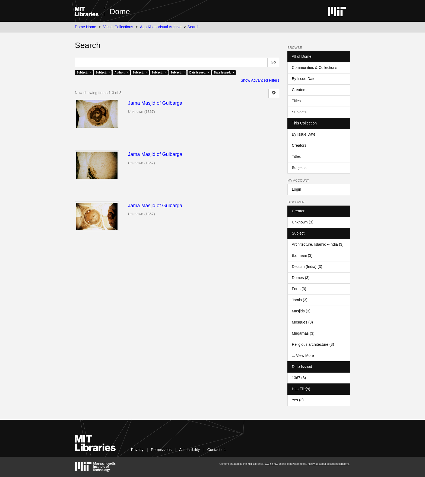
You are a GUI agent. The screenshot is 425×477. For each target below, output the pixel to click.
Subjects (299, 112)
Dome (120, 11)
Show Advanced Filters (260, 80)
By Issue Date (303, 78)
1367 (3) (299, 378)
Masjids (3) (301, 311)
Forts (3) (299, 289)
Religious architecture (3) (313, 344)
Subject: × (84, 72)
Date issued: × (199, 72)
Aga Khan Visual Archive (161, 27)
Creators (299, 90)
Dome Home (85, 27)
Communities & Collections (314, 67)
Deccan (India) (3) (307, 266)
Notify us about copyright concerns (328, 463)
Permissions (161, 449)
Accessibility (189, 449)
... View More (303, 355)
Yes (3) (298, 400)
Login (296, 189)
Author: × (121, 72)
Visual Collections (118, 27)
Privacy (137, 449)
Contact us (216, 449)
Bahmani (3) (302, 255)
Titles (296, 101)
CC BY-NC (271, 463)
